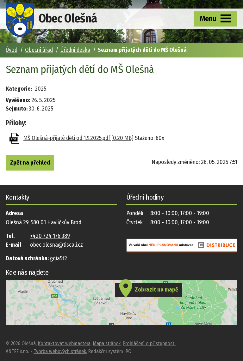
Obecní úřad (39, 49)
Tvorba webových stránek (60, 351)
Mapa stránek (107, 343)
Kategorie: (19, 88)
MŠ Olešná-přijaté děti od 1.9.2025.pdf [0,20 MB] (78, 138)
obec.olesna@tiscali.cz (56, 244)
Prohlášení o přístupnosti (149, 343)
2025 (40, 88)
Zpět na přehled (30, 162)
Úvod (11, 49)
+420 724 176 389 (50, 235)
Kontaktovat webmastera (64, 343)
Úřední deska (75, 49)
